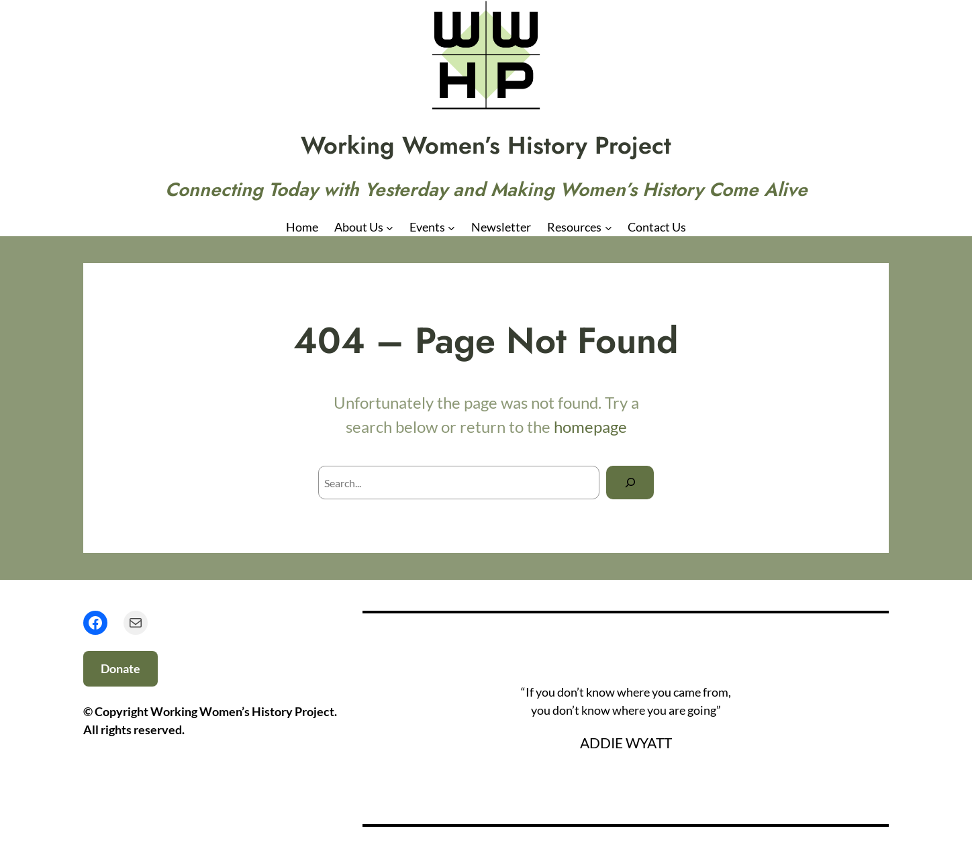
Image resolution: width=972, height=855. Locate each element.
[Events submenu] (451, 227)
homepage (590, 426)
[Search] (630, 482)
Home (302, 226)
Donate (120, 668)
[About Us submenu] (389, 227)
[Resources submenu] (608, 227)
